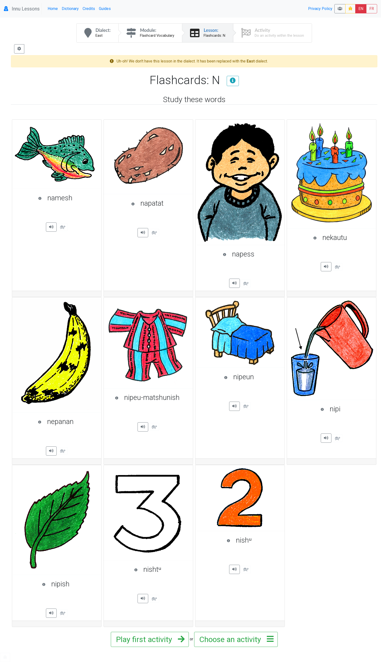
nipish (69, 584)
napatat (159, 203)
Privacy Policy (320, 8)
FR (371, 8)
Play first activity (149, 639)
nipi (345, 409)
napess (251, 254)
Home (53, 8)
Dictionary (70, 8)
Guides (105, 8)
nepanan (67, 421)
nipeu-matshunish (151, 397)
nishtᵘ (161, 569)
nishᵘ (253, 540)
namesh (67, 198)
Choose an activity (235, 639)
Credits (89, 8)
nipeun (252, 377)
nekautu (342, 237)
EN (360, 8)
